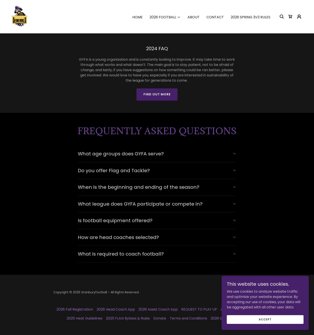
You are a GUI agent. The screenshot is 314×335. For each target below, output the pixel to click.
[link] (19, 16)
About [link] (194, 17)
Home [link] (137, 17)
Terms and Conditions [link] (188, 318)
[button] (165, 17)
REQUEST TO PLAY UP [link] (199, 309)
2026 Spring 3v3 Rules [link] (250, 17)
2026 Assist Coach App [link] (158, 309)
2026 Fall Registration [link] (74, 309)
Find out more (157, 94)
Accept (265, 319)
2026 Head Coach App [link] (116, 309)
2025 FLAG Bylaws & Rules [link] (128, 318)
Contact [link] (215, 17)
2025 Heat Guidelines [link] (84, 318)
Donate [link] (159, 318)
